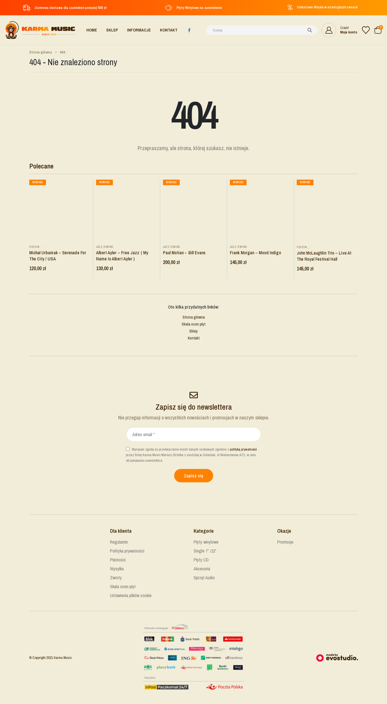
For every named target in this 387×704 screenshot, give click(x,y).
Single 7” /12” (205, 551)
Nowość (37, 182)
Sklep (112, 30)
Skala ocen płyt (193, 324)
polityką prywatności (243, 449)
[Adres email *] (194, 434)
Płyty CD (201, 560)
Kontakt (168, 30)
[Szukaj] (310, 30)
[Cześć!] (339, 30)
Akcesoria (202, 569)
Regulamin (119, 542)
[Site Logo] (40, 30)
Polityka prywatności (127, 551)
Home (91, 30)
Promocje (285, 542)
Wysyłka (117, 569)
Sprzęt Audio (204, 578)
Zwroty (116, 578)
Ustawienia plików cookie (131, 595)
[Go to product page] (59, 210)
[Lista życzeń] (366, 30)
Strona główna (193, 317)
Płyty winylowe (206, 542)
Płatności (118, 560)
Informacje (139, 30)
